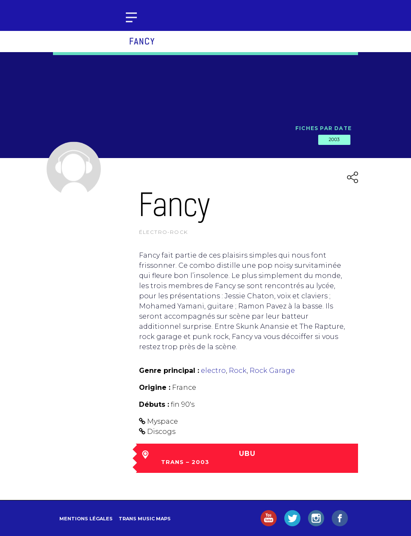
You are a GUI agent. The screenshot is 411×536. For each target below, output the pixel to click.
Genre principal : (169, 371)
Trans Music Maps (145, 519)
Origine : (154, 387)
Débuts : (154, 404)
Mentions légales (86, 519)
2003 (334, 139)
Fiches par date (323, 128)
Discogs (161, 432)
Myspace (162, 421)
